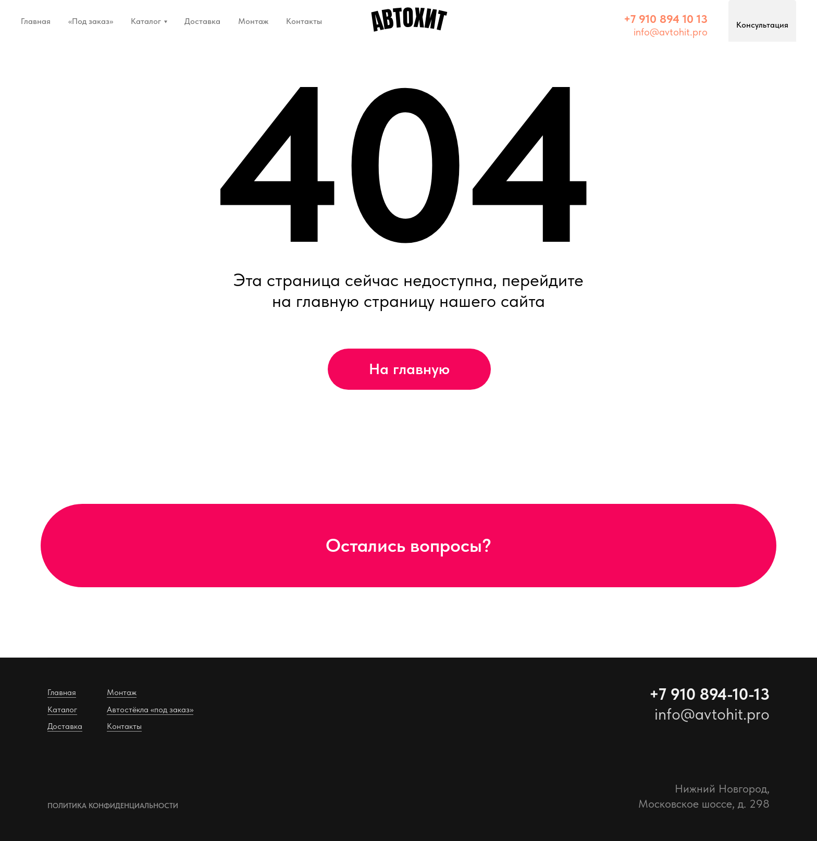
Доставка (202, 21)
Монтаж (253, 21)
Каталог (146, 21)
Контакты (304, 21)
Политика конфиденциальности (112, 805)
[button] (666, 19)
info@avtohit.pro (671, 32)
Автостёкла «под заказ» (150, 709)
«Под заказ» (90, 21)
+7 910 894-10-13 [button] (709, 694)
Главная (36, 21)
